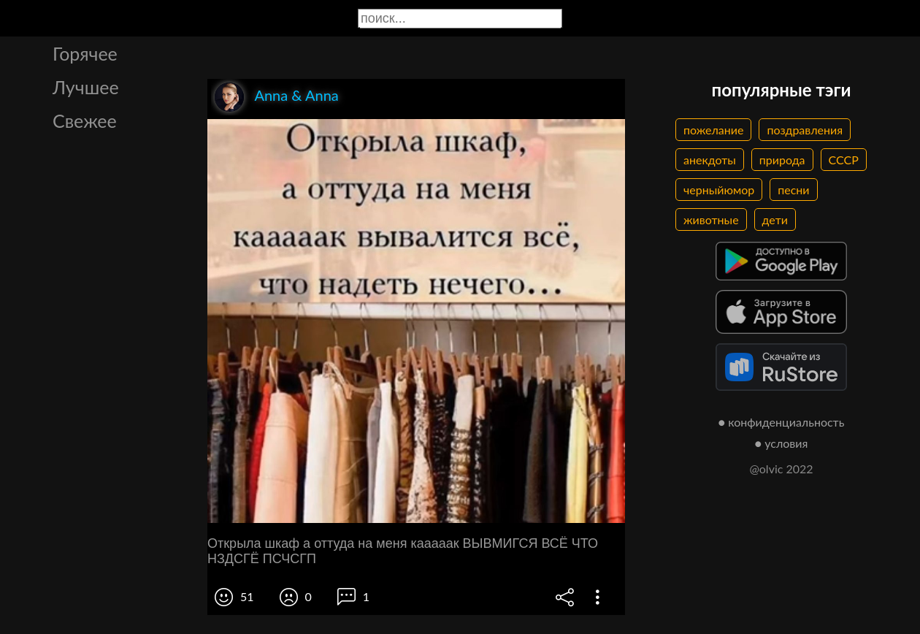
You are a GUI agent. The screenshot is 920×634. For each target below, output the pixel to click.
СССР (844, 160)
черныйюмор (718, 189)
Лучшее (86, 87)
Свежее (85, 120)
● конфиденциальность (781, 422)
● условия (781, 443)
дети (775, 219)
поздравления (805, 130)
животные (711, 219)
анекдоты (709, 160)
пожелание (713, 130)
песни (793, 189)
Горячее (85, 53)
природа (782, 160)
